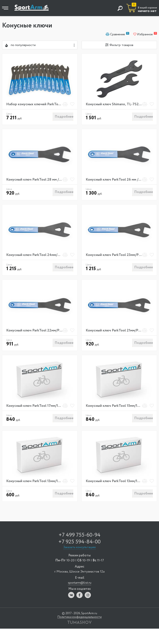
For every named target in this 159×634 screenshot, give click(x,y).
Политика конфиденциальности (79, 622)
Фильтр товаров (119, 45)
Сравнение (117, 34)
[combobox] (39, 45)
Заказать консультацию (79, 552)
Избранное (145, 34)
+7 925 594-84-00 (79, 547)
